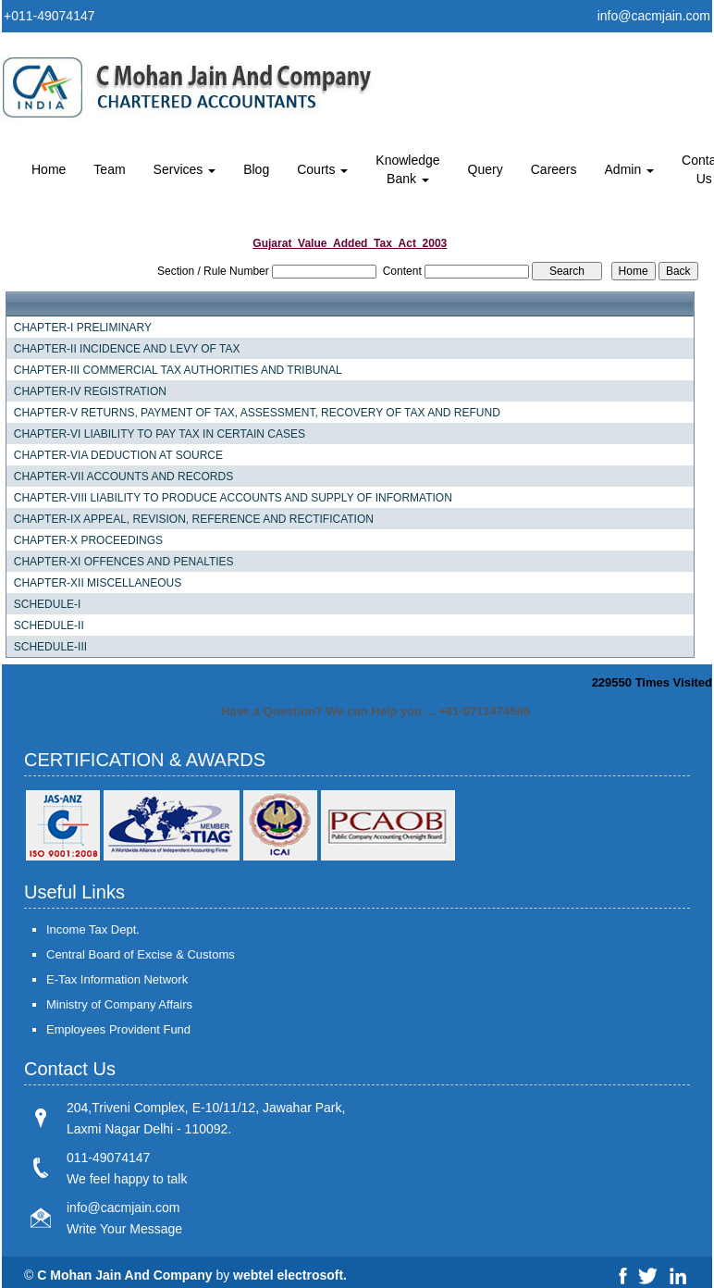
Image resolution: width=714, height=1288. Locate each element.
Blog (256, 169)
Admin (630, 169)
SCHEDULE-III (50, 646)
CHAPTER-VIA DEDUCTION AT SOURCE (118, 455)
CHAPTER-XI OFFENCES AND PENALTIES (124, 561)
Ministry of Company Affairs (119, 1004)
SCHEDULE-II (49, 625)
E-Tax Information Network (117, 979)
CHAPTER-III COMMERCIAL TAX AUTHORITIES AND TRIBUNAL (178, 370)
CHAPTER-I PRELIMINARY (83, 327)
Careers (554, 169)
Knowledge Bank (407, 169)
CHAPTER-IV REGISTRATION (90, 391)
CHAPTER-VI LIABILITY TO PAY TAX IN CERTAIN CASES (159, 433)
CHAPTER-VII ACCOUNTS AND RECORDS (123, 476)
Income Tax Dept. (93, 929)
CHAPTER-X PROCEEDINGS (88, 540)
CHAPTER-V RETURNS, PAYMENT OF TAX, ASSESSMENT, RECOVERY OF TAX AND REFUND (257, 412)
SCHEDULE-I (47, 604)
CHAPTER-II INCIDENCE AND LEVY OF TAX (127, 348)
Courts (322, 169)
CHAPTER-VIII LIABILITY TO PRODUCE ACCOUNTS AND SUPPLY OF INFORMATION (233, 497)
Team (109, 169)
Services (185, 169)
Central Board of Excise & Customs (140, 954)
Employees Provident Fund (118, 1029)
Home (48, 169)
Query (485, 169)
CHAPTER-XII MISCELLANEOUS (97, 582)
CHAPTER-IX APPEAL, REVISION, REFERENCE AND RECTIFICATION (194, 519)
